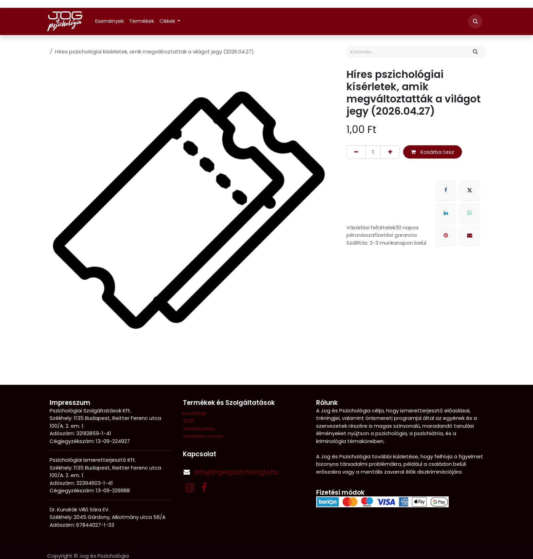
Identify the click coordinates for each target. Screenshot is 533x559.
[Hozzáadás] (390, 152)
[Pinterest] (445, 235)
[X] (470, 190)
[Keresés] (475, 52)
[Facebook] (445, 190)
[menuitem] (109, 21)
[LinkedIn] (445, 213)
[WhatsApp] (470, 213)
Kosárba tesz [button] (432, 151)
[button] (475, 21)
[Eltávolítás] (356, 152)
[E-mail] (470, 235)
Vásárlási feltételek (370, 227)
